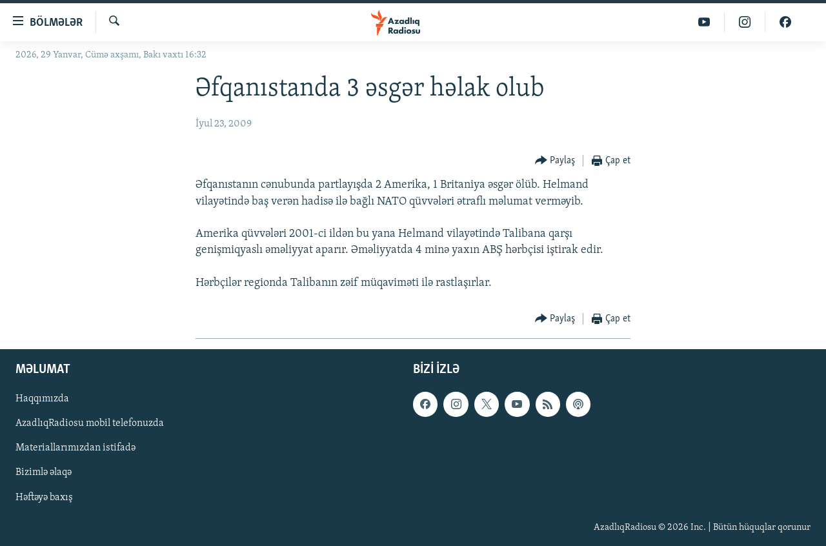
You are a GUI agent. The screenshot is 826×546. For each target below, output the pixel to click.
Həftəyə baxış (44, 497)
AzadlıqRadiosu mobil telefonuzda (89, 423)
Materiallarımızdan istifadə (75, 448)
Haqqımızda (42, 399)
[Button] (555, 161)
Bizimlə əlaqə (43, 472)
